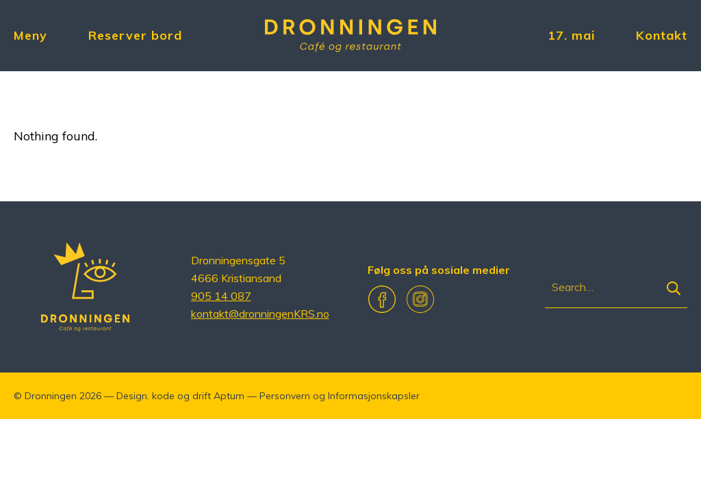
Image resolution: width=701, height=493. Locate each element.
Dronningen (51, 396)
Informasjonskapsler (374, 396)
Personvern (284, 396)
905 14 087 (221, 296)
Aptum (229, 396)
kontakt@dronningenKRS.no (260, 313)
